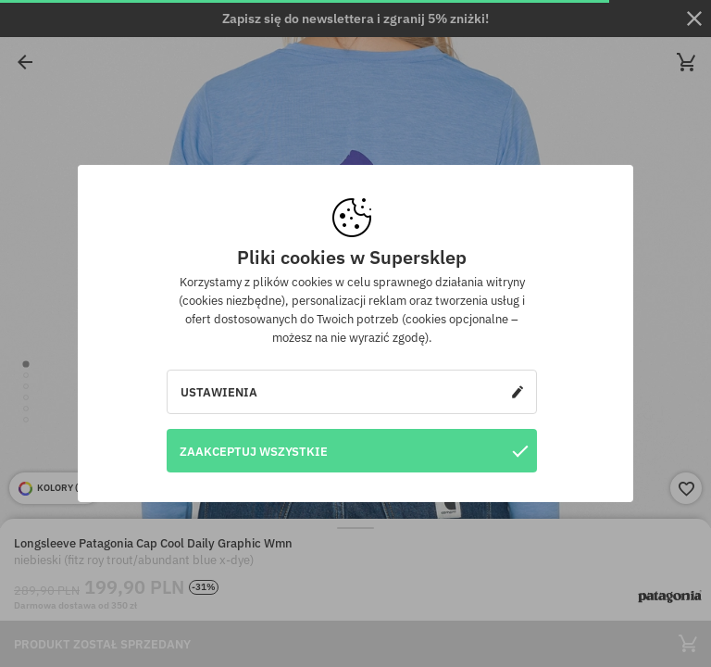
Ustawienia (352, 392)
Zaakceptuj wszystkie (354, 450)
